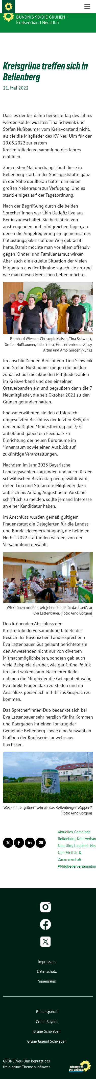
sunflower (42, 1059)
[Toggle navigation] (87, 40)
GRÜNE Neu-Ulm (34, 10)
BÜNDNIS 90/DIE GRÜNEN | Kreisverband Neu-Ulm (41, 19)
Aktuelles (65, 824)
